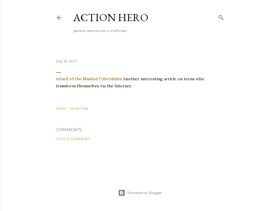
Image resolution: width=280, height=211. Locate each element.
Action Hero (110, 17)
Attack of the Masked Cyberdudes (89, 78)
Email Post (79, 108)
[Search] (221, 16)
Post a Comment (72, 139)
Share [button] (60, 108)
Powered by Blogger (140, 192)
